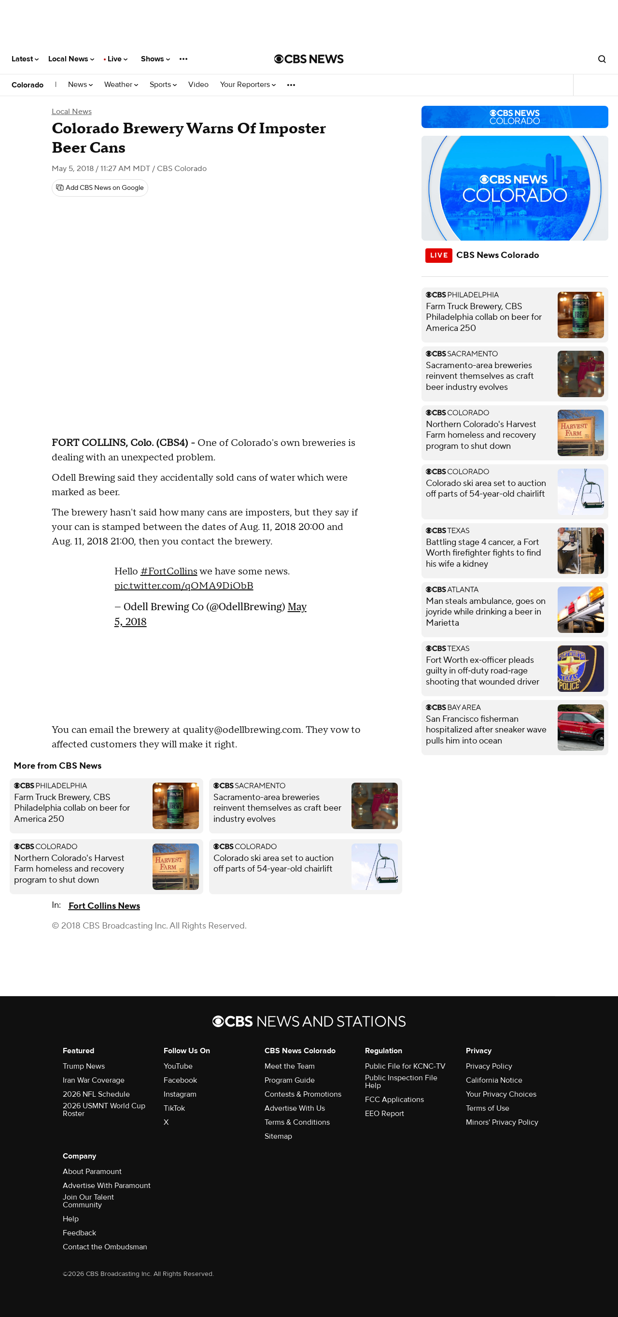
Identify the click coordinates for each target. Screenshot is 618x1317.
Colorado (27, 85)
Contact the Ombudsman (105, 1247)
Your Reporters (248, 84)
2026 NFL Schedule (96, 1094)
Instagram (180, 1094)
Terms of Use (487, 1108)
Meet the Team (290, 1066)
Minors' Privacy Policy (502, 1122)
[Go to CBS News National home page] (309, 59)
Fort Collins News (104, 906)
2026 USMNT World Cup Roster (104, 1109)
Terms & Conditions (297, 1122)
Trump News (84, 1066)
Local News (71, 59)
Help (71, 1219)
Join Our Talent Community (88, 1201)
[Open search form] (602, 59)
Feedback (79, 1233)
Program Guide (290, 1080)
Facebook (180, 1080)
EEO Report (384, 1113)
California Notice (494, 1080)
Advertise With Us (295, 1108)
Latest (25, 59)
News (80, 84)
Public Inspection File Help (401, 1081)
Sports (163, 84)
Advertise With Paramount (107, 1185)
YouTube (178, 1066)
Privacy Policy (489, 1066)
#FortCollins (168, 571)
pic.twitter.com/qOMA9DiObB (183, 586)
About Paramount (92, 1171)
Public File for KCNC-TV (405, 1066)
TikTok (174, 1108)
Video (198, 84)
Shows (155, 59)
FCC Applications (394, 1099)
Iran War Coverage (94, 1080)
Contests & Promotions (303, 1094)
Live (117, 59)
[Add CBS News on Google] (100, 188)
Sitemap (278, 1136)
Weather (121, 84)
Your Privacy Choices (501, 1094)
